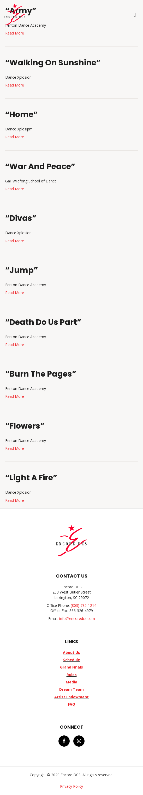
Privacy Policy (71, 786)
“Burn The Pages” (40, 373)
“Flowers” (24, 425)
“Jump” (21, 270)
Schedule (71, 659)
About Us (71, 652)
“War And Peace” (40, 166)
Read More (14, 33)
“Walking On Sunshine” (52, 62)
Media (71, 681)
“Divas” (20, 218)
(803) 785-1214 (83, 605)
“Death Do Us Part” (43, 322)
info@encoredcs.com (77, 618)
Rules (72, 674)
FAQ (71, 704)
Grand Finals (71, 667)
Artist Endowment (71, 696)
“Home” (21, 114)
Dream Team (71, 689)
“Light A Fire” (31, 477)
